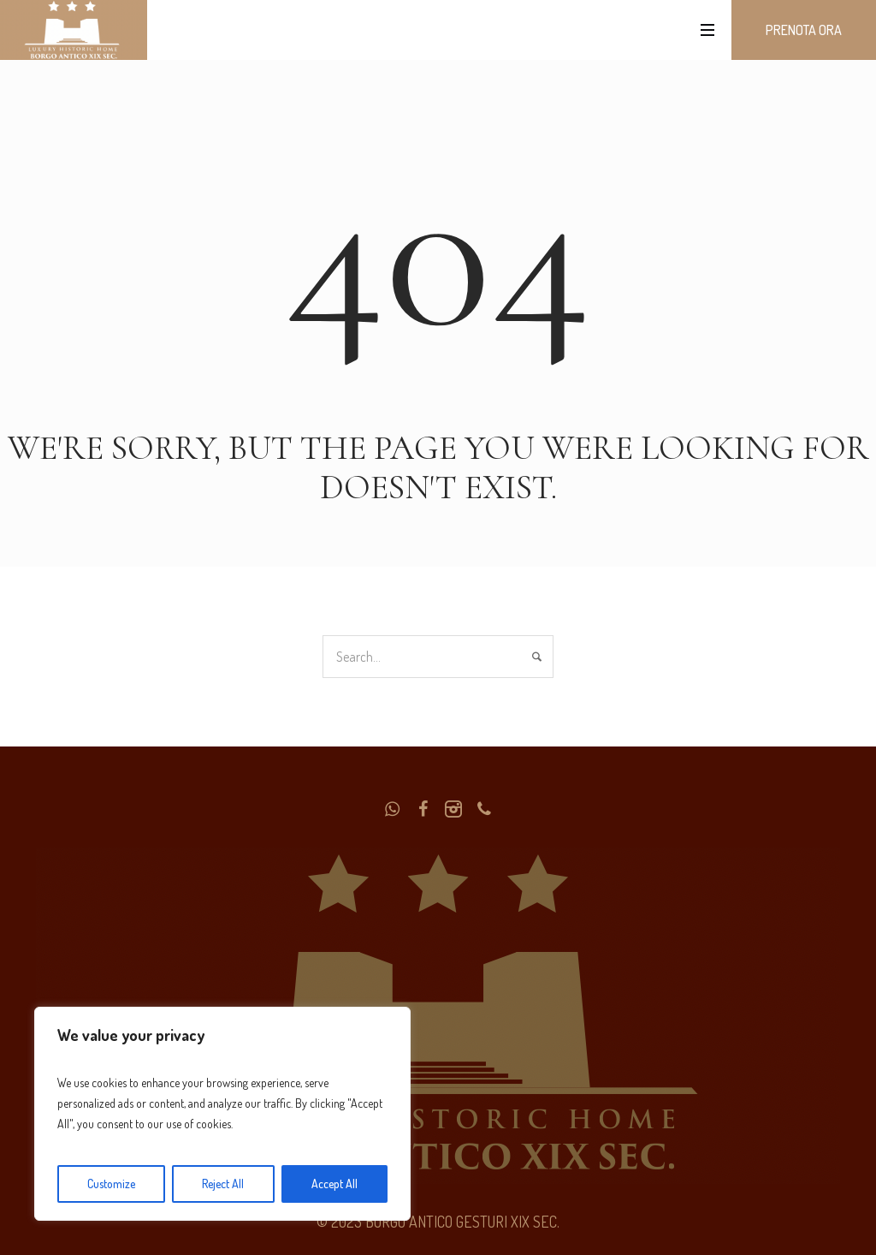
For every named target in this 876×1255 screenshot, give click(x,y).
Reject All (223, 1183)
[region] (222, 1114)
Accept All (334, 1183)
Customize (111, 1183)
